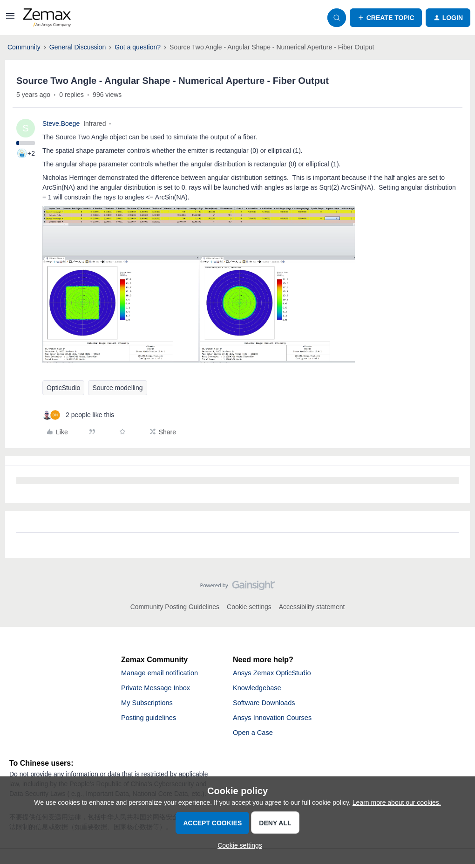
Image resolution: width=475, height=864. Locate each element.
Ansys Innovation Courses (276, 721)
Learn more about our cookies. (397, 802)
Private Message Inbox (159, 689)
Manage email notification (163, 674)
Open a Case (255, 737)
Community (24, 47)
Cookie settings (249, 606)
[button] (10, 19)
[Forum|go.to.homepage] (47, 17)
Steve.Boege (61, 123)
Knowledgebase (259, 689)
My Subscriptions (149, 705)
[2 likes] (78, 415)
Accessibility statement (312, 606)
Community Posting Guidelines (174, 606)
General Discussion (77, 47)
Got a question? (138, 47)
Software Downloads (267, 705)
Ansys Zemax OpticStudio (276, 674)
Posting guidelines (151, 721)
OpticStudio (63, 387)
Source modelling (117, 387)
